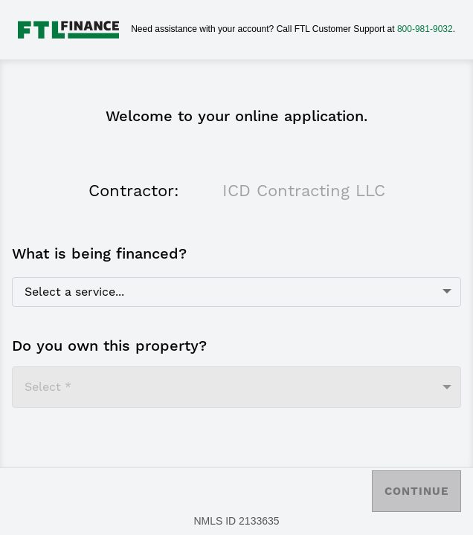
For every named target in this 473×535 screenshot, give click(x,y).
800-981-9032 (425, 29)
